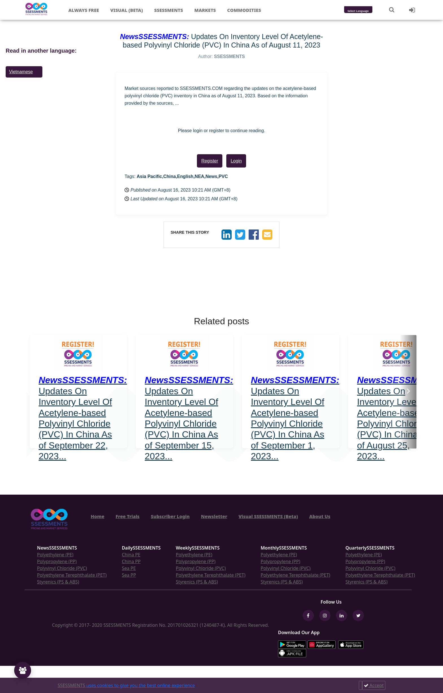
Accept (374, 685)
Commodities (244, 10)
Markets (205, 10)
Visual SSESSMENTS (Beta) (268, 516)
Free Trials (128, 516)
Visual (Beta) (126, 10)
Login (236, 160)
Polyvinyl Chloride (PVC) (62, 568)
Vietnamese (21, 71)
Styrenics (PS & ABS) (58, 582)
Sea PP (129, 575)
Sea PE (129, 568)
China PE (131, 555)
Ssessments (168, 10)
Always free (83, 10)
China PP (131, 561)
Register (209, 160)
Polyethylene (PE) (55, 555)
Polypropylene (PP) (57, 561)
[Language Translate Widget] (365, 11)
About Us (319, 516)
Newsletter (214, 516)
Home (97, 516)
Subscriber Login (170, 516)
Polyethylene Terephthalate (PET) (72, 575)
